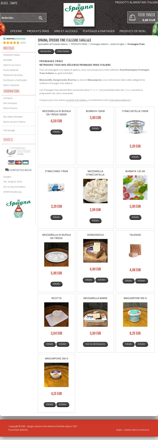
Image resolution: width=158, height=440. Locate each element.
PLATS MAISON (10, 70)
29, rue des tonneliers (14, 186)
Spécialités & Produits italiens (53, 44)
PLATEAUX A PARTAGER (98, 31)
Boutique (8, 48)
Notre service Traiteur (14, 121)
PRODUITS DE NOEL (133, 31)
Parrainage (9, 130)
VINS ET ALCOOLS (66, 31)
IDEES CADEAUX (78, 39)
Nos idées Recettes (13, 116)
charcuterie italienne (119, 100)
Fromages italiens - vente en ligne (107, 44)
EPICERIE (16, 31)
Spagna (7, 176)
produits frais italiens (76, 100)
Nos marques (10, 103)
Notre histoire (10, 108)
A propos (8, 97)
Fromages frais (136, 44)
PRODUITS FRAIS (38, 31)
